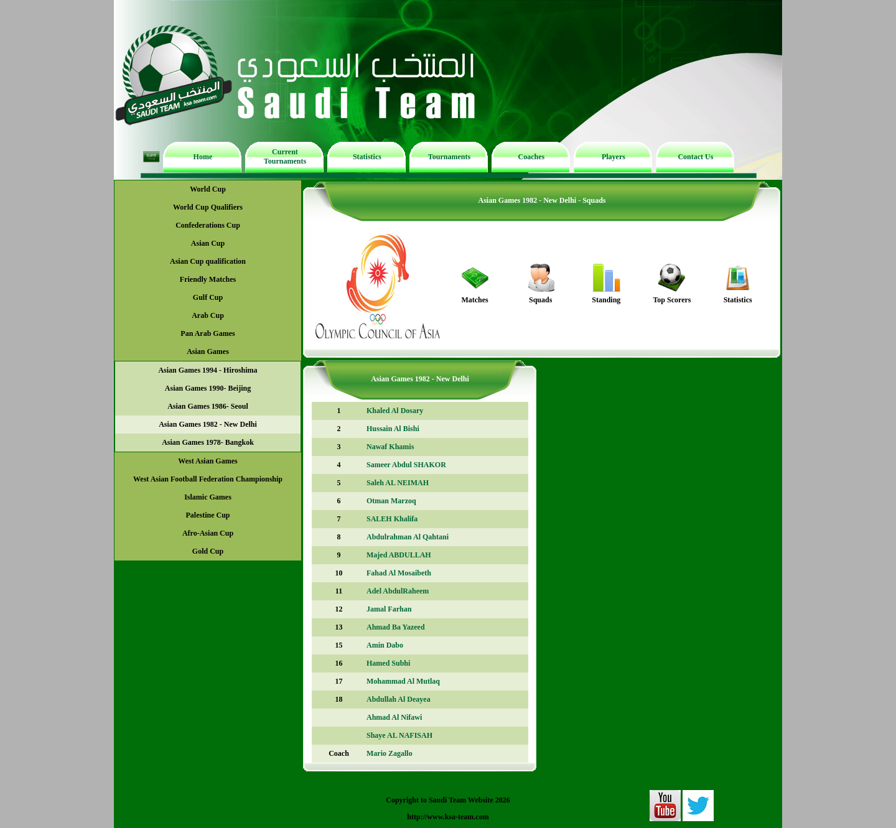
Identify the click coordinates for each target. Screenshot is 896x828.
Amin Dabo (384, 645)
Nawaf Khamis (390, 446)
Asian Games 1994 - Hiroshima (207, 370)
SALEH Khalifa (392, 518)
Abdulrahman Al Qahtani (407, 537)
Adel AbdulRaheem (397, 591)
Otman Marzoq (391, 500)
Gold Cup (207, 551)
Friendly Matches (208, 279)
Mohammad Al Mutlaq (403, 681)
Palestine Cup (207, 515)
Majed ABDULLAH (398, 555)
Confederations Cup (207, 225)
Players (613, 156)
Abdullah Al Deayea (398, 699)
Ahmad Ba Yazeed (395, 627)
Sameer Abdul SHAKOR (406, 464)
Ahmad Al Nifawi (394, 717)
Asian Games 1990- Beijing (208, 388)
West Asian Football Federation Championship (207, 479)
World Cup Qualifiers (208, 207)
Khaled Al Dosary (394, 410)
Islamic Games (207, 497)
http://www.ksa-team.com (447, 816)
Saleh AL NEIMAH (397, 482)
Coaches (531, 156)
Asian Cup (208, 243)
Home (203, 156)
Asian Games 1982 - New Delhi (208, 424)
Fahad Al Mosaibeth (398, 573)
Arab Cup (208, 315)
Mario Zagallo (389, 753)
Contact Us (695, 156)
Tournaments (449, 156)
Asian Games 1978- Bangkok (208, 442)
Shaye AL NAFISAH (399, 735)
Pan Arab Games (207, 333)
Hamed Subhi (388, 663)
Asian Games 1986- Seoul (207, 406)
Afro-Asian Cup (207, 533)
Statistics (367, 156)
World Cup (208, 189)
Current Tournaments (285, 156)
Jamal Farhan (388, 609)
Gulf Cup (208, 297)
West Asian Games (207, 461)
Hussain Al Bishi (392, 428)
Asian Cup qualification (208, 261)
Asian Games (208, 351)
